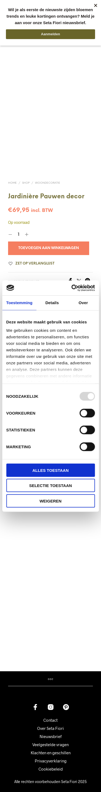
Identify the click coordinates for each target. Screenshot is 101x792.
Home (12, 175)
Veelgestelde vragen (50, 736)
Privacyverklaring (51, 753)
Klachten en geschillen (51, 745)
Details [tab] (52, 302)
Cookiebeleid (51, 761)
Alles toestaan (50, 470)
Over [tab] (83, 302)
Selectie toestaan (50, 485)
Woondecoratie (47, 175)
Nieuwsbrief (51, 728)
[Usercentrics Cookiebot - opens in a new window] (72, 287)
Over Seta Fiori (50, 720)
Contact (50, 712)
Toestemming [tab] (19, 302)
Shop (26, 175)
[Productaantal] (18, 227)
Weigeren (51, 500)
